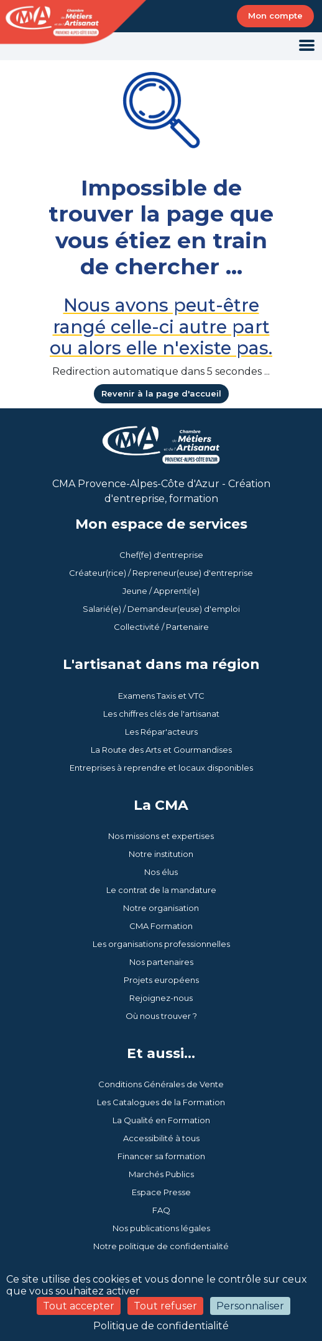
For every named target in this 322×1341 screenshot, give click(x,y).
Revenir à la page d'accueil (161, 393)
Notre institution (161, 854)
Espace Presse (161, 1192)
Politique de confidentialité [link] (161, 1326)
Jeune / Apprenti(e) (161, 591)
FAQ (161, 1210)
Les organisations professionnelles (161, 944)
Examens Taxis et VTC (161, 696)
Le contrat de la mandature (161, 890)
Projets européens (161, 980)
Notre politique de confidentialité (161, 1246)
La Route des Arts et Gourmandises (161, 750)
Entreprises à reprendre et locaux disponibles (161, 768)
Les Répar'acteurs (161, 732)
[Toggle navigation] (307, 46)
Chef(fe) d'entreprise (161, 555)
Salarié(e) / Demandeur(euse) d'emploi (161, 609)
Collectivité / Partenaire (161, 627)
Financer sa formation (161, 1156)
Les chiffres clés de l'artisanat (161, 714)
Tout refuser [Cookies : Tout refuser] (165, 1306)
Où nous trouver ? (161, 1016)
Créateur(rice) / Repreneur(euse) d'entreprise (161, 573)
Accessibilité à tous (161, 1138)
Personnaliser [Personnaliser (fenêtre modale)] (250, 1306)
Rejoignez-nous (161, 998)
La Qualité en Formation (161, 1120)
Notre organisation (161, 908)
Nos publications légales (161, 1228)
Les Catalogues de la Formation (161, 1102)
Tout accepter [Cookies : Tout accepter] (78, 1306)
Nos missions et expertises (161, 836)
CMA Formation (161, 926)
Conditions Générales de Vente (161, 1084)
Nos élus (161, 872)
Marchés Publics (161, 1174)
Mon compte (275, 15)
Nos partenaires (161, 962)
